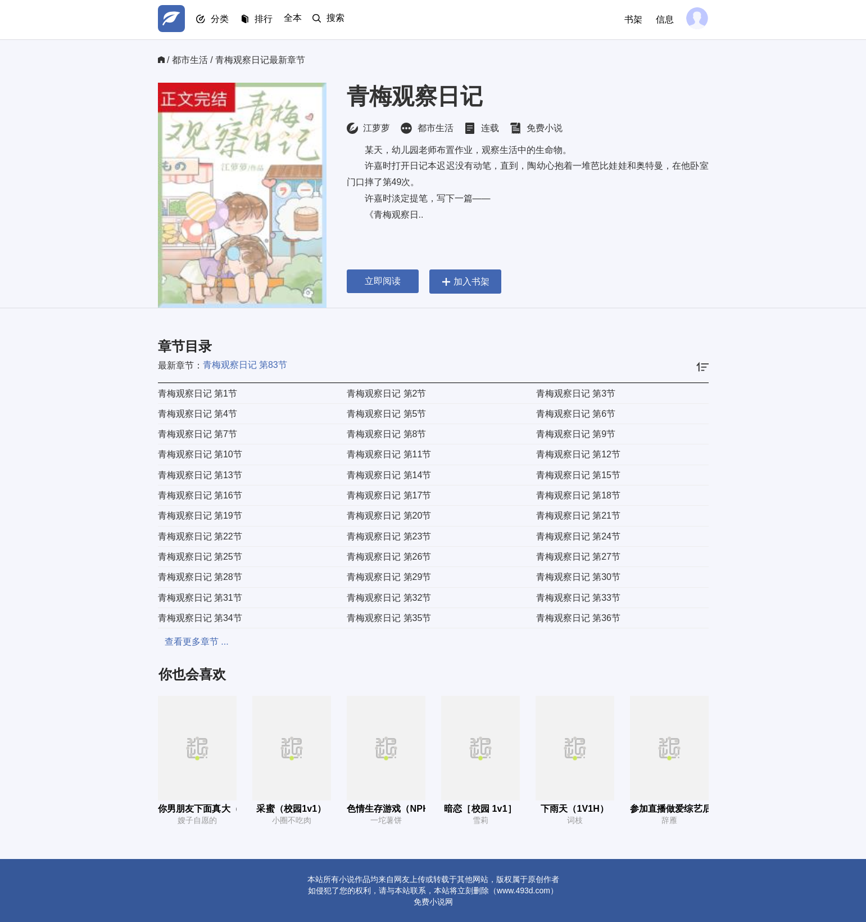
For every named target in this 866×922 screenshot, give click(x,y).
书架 (631, 19)
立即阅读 (383, 281)
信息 (663, 19)
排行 (270, 20)
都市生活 (190, 60)
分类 (224, 20)
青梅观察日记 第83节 (245, 365)
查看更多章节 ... (190, 641)
